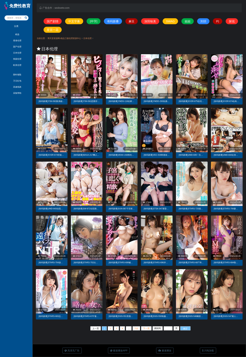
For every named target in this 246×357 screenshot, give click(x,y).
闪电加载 (208, 350)
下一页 (146, 328)
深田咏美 (150, 21)
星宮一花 (52, 30)
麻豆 (131, 21)
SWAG (170, 21)
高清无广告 (72, 350)
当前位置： (42, 38)
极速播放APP (118, 350)
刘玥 (203, 21)
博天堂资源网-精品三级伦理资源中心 (64, 38)
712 (136, 328)
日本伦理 (87, 38)
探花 (232, 21)
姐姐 (187, 21)
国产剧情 (52, 21)
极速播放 (164, 350)
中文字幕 (74, 21)
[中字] (93, 21)
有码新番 (113, 21)
